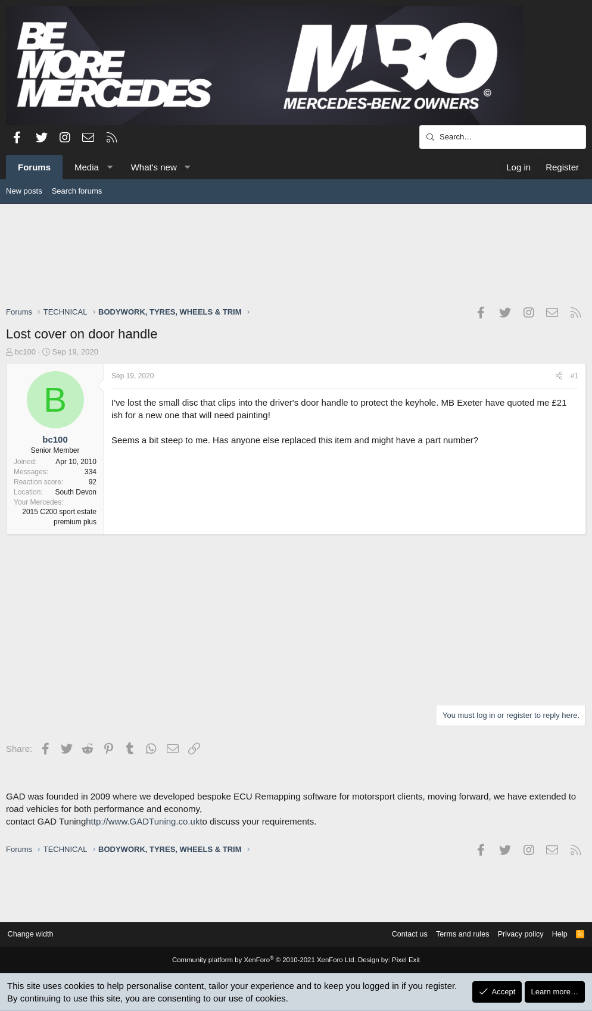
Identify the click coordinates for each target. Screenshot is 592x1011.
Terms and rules (455, 934)
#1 (574, 376)
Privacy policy (514, 934)
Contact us (400, 934)
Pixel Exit (401, 960)
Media (86, 167)
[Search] (502, 137)
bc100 (25, 351)
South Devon (75, 492)
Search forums (77, 190)
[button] (109, 167)
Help (555, 934)
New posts (24, 190)
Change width (35, 934)
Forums (34, 167)
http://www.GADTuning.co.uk (143, 821)
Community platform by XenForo (265, 960)
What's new (154, 167)
